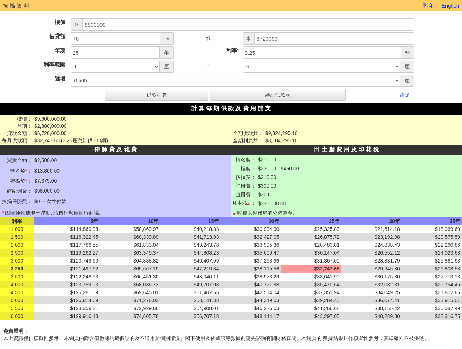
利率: (232, 50)
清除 (405, 95)
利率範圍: (55, 64)
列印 (428, 6)
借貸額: (58, 36)
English (450, 6)
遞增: (61, 78)
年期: (61, 50)
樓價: (61, 22)
